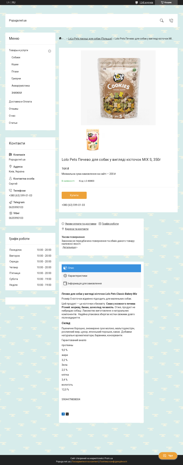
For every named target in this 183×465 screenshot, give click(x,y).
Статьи (13, 122)
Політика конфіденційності (113, 461)
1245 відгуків (146, 2)
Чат (168, 455)
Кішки (15, 64)
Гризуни (16, 78)
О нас (12, 115)
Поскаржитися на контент (85, 461)
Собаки (16, 57)
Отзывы (13, 108)
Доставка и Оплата (20, 101)
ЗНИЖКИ (17, 92)
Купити (74, 195)
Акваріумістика (21, 85)
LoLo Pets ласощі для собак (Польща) (90, 38)
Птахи (15, 71)
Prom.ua (109, 458)
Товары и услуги (18, 50)
